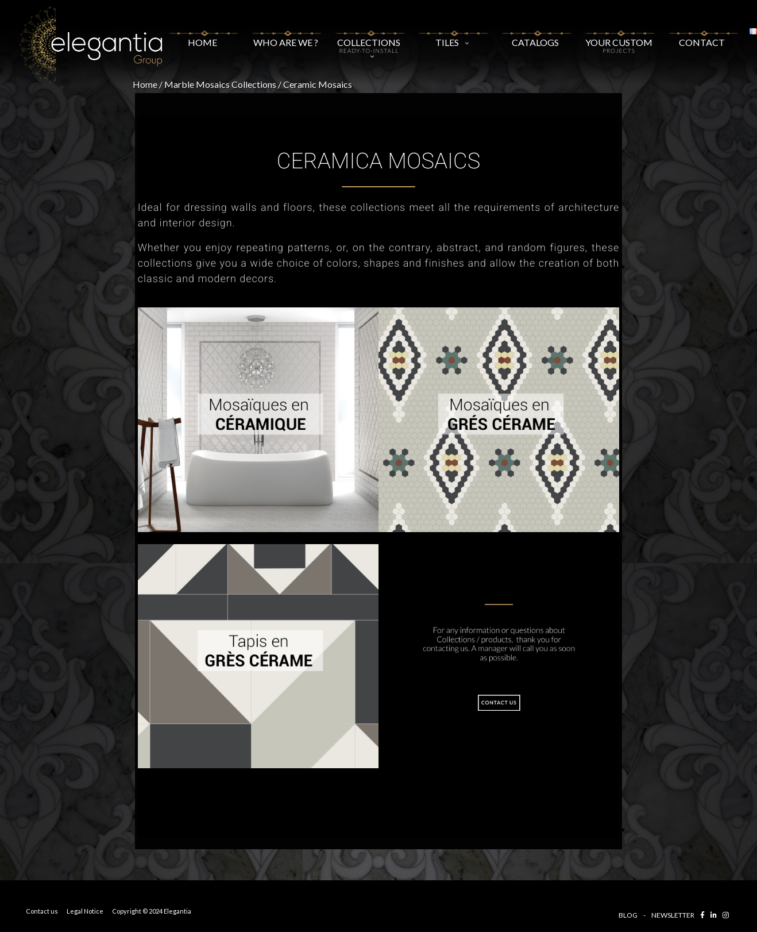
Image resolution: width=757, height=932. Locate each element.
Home (202, 35)
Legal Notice (85, 911)
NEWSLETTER (672, 915)
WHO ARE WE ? (286, 35)
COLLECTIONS (369, 42)
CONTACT (702, 35)
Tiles (452, 37)
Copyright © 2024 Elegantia (151, 911)
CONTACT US (499, 703)
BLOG (628, 915)
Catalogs (535, 37)
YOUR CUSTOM (619, 39)
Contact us (42, 911)
